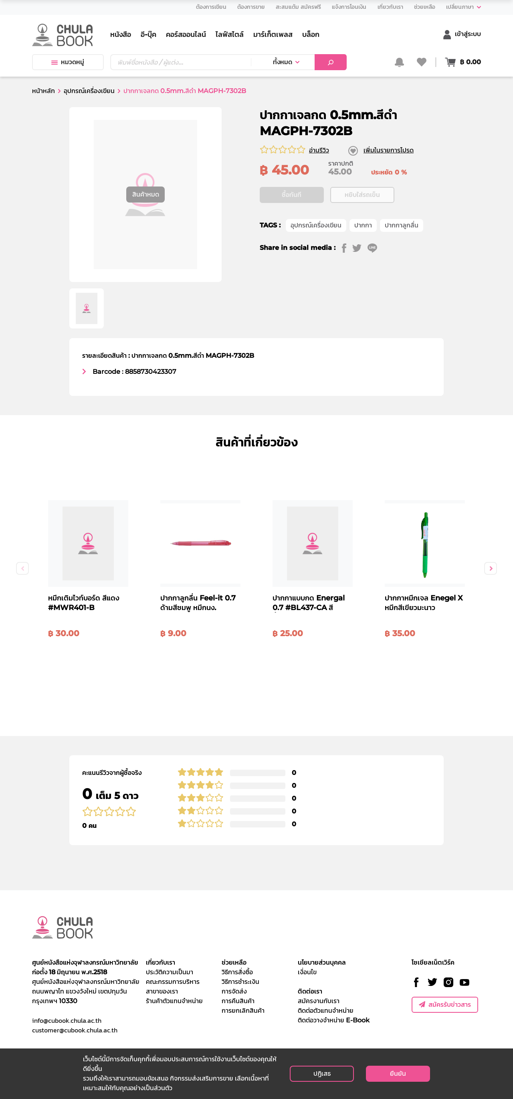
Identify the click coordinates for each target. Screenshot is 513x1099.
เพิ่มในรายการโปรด (389, 150)
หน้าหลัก (43, 91)
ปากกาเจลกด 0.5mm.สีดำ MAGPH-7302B (184, 91)
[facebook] (347, 248)
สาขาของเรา (162, 991)
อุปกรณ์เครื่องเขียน (89, 91)
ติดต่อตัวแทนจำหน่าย (325, 1010)
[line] (375, 248)
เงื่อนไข (307, 972)
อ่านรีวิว (319, 150)
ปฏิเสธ (322, 1073)
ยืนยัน (398, 1073)
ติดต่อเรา (310, 991)
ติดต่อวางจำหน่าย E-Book (334, 1020)
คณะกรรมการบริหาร (173, 981)
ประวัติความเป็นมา (169, 972)
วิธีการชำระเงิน (240, 981)
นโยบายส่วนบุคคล (322, 962)
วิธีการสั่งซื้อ (237, 972)
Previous (22, 568)
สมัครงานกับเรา (318, 1001)
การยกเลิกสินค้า (243, 1010)
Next (490, 568)
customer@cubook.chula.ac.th (74, 1030)
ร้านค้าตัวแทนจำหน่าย (174, 1001)
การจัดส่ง (234, 991)
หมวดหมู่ (67, 62)
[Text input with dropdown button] (180, 62)
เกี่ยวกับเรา (160, 962)
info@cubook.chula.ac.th (66, 1020)
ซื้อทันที (291, 195)
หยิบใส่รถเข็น (362, 195)
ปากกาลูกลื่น (401, 225)
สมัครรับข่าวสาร (445, 1004)
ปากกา (363, 225)
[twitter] (360, 248)
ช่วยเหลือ (234, 962)
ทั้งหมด (282, 62)
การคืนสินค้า (238, 1001)
